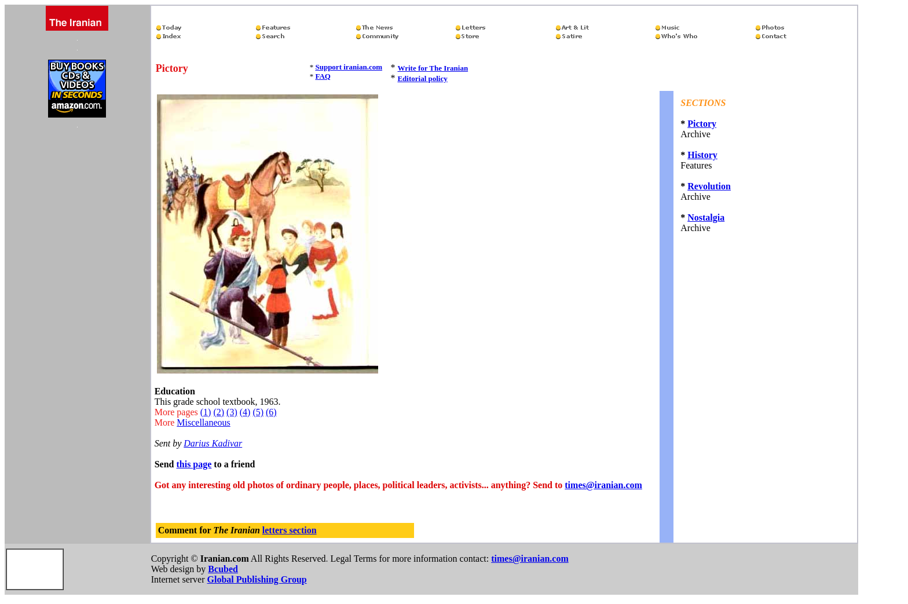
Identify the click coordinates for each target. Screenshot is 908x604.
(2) (218, 412)
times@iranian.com (603, 485)
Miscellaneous (203, 422)
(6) (271, 412)
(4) (245, 412)
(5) (257, 412)
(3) (231, 412)
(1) (205, 412)
